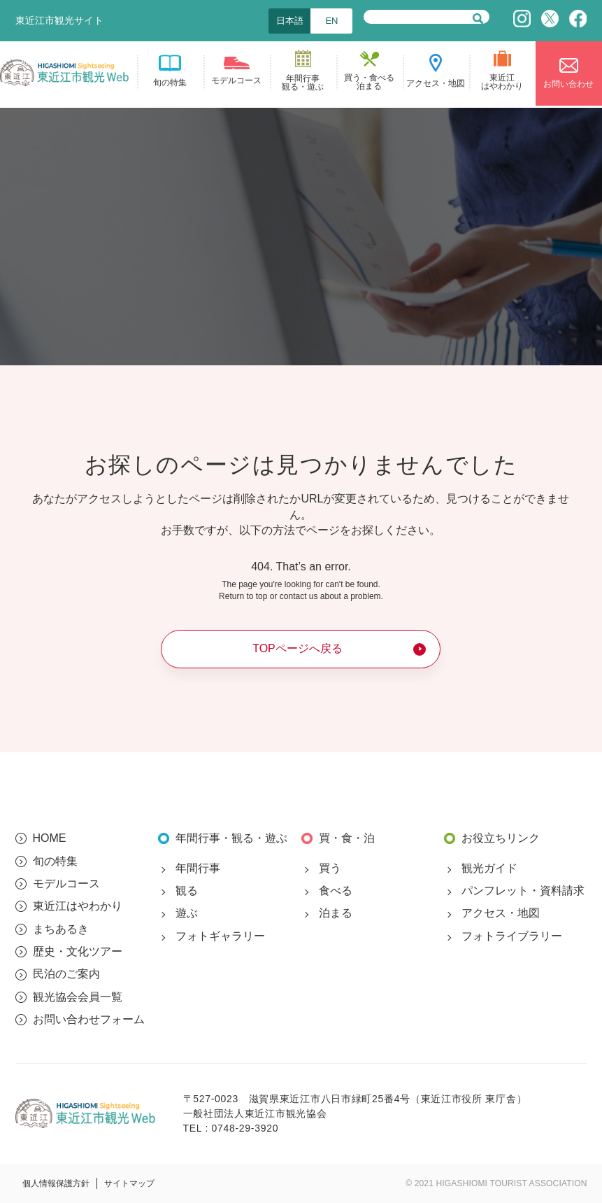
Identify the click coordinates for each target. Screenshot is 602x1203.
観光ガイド (489, 868)
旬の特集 (55, 861)
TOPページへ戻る (297, 648)
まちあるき (61, 929)
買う (330, 868)
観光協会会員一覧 (77, 997)
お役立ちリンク (500, 838)
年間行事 (197, 868)
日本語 (289, 20)
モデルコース (66, 883)
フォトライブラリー (511, 936)
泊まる (335, 913)
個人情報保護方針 (55, 1183)
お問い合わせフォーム (89, 1019)
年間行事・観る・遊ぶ (231, 838)
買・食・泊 (347, 838)
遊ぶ (186, 913)
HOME (49, 838)
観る (186, 890)
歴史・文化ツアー (77, 951)
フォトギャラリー (220, 936)
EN (331, 20)
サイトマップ (129, 1183)
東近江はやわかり (77, 906)
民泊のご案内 (66, 974)
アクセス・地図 (500, 913)
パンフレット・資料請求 (523, 890)
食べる (335, 890)
